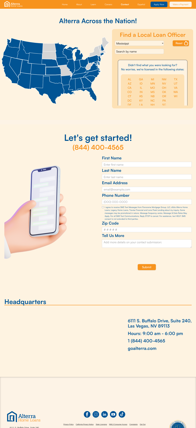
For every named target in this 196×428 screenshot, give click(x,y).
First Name (112, 158)
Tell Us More (113, 236)
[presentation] (122, 254)
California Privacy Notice (85, 424)
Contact (125, 4)
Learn (93, 4)
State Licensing (101, 424)
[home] (13, 4)
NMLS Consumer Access (118, 424)
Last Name (111, 170)
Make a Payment (180, 4)
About (79, 4)
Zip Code (110, 223)
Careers (108, 4)
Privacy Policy (68, 424)
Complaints (133, 424)
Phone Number (115, 195)
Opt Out (143, 424)
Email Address (115, 183)
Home (65, 4)
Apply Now (159, 4)
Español (141, 4)
